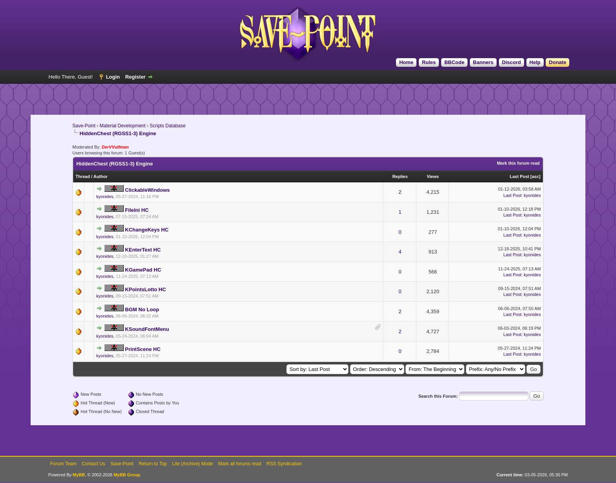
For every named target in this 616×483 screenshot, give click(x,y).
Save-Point (83, 126)
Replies (400, 176)
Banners (483, 62)
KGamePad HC (143, 270)
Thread (82, 176)
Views (433, 176)
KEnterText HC (143, 250)
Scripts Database (167, 126)
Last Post (519, 176)
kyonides (104, 196)
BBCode (454, 62)
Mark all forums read (239, 463)
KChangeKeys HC (147, 230)
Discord (511, 62)
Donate (557, 62)
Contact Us (93, 463)
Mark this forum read (518, 163)
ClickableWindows (147, 190)
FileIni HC (136, 210)
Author (101, 176)
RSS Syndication (284, 463)
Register (135, 77)
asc (535, 176)
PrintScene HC (142, 349)
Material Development (123, 126)
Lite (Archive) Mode (192, 463)
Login (113, 77)
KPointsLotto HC (145, 289)
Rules (429, 62)
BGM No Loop (142, 309)
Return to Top (153, 463)
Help (535, 62)
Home (406, 62)
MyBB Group (127, 474)
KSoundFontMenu (147, 329)
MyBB (79, 474)
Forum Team (63, 463)
